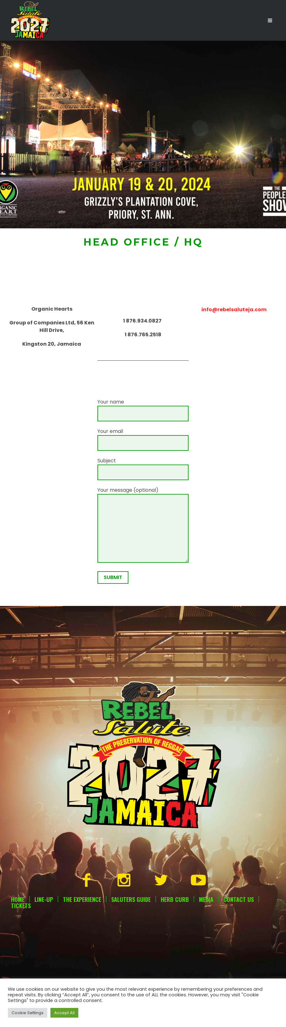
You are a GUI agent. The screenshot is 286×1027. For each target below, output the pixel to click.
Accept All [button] (64, 1013)
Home (130, 135)
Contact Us (238, 899)
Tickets (21, 905)
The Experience (82, 899)
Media (206, 899)
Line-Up (43, 899)
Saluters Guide (131, 899)
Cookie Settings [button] (28, 1013)
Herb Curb (175, 899)
